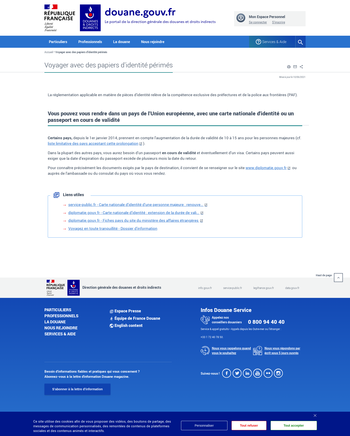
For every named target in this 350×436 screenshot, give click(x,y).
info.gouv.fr (205, 288)
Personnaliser (204, 425)
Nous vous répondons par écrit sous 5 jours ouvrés (282, 350)
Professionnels (61, 315)
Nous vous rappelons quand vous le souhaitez (231, 350)
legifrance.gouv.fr (263, 288)
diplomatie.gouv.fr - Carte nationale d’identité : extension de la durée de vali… (134, 212)
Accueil (48, 52)
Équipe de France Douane (135, 318)
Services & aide (60, 333)
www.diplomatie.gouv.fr (266, 167)
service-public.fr (232, 288)
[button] (289, 66)
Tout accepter (293, 425)
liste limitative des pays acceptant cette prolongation (93, 143)
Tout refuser (249, 425)
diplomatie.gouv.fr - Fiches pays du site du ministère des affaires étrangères (133, 220)
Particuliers (57, 309)
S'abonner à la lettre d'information (77, 389)
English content (126, 325)
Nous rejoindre (152, 41)
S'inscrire (278, 22)
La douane (55, 321)
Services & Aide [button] (274, 41)
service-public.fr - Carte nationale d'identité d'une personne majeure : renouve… (136, 204)
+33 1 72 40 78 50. (212, 337)
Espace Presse (125, 311)
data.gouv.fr (292, 288)
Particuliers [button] (58, 41)
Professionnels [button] (90, 41)
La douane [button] (121, 41)
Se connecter (258, 22)
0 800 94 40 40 (266, 321)
